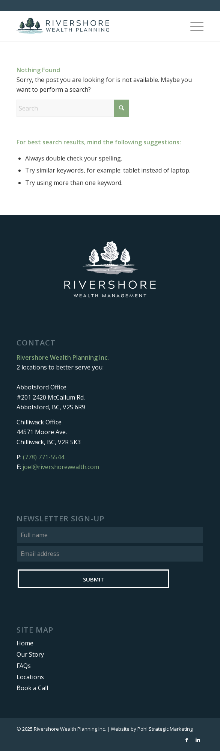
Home (25, 643)
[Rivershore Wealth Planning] (91, 26)
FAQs (24, 666)
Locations (30, 677)
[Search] (73, 108)
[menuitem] (193, 26)
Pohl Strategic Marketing (165, 728)
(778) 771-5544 (43, 457)
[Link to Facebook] (186, 739)
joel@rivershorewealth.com (61, 467)
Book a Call (32, 688)
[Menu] (193, 26)
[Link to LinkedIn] (197, 739)
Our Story (30, 654)
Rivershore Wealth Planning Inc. (70, 728)
